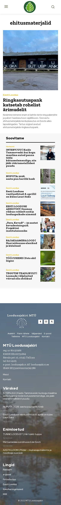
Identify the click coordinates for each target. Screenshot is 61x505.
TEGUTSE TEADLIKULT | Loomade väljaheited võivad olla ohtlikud (21, 276)
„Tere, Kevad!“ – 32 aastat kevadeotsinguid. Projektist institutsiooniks (22, 226)
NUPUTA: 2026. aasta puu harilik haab (20, 177)
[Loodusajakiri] (30, 7)
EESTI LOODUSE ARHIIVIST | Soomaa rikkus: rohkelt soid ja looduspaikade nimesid (21, 210)
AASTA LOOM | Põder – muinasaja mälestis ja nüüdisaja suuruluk (27, 451)
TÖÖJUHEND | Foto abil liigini (21, 259)
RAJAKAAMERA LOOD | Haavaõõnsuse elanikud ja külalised (21, 243)
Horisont (10, 147)
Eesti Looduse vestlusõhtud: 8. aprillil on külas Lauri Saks (21, 194)
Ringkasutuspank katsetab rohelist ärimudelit (22, 104)
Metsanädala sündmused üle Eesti (22, 442)
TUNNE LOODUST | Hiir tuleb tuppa (22, 434)
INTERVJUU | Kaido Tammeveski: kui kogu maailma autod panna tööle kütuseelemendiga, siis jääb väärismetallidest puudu (30, 395)
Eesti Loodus (10, 95)
